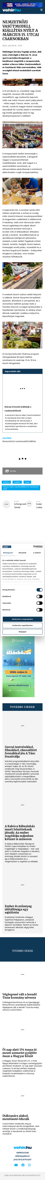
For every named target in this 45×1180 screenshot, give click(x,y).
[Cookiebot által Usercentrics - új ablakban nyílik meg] (33, 546)
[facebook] (22, 1165)
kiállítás (17, 482)
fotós (38, 501)
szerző (16, 501)
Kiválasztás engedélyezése (22, 625)
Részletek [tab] (22, 553)
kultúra (6, 482)
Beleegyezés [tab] (8, 553)
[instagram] (29, 1165)
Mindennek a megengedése (22, 619)
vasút (27, 482)
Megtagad (22, 632)
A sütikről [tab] (37, 553)
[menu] (41, 10)
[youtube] (16, 1165)
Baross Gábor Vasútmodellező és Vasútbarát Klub (20, 488)
